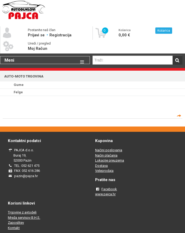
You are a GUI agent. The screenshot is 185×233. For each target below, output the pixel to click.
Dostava (101, 166)
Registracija (60, 35)
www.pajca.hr (105, 194)
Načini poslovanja (108, 150)
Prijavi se (37, 35)
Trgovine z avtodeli (22, 212)
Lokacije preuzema (109, 160)
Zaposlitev (16, 223)
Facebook (109, 189)
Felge (18, 92)
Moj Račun (37, 48)
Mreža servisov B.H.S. (24, 218)
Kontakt (14, 228)
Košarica (163, 30)
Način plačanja (106, 155)
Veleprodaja (104, 171)
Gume (19, 85)
